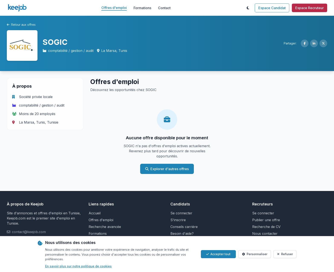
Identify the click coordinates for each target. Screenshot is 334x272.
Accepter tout (218, 254)
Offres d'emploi (114, 8)
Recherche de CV (266, 227)
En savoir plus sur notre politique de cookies (78, 266)
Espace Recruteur (309, 8)
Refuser (285, 254)
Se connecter (181, 213)
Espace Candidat (272, 8)
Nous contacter (265, 233)
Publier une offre (266, 220)
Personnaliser (254, 254)
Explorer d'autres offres (167, 169)
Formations (142, 8)
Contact (164, 8)
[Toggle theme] (248, 7)
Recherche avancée (105, 227)
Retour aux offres (21, 24)
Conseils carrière (184, 227)
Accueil (95, 213)
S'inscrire (178, 220)
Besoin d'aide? (182, 233)
